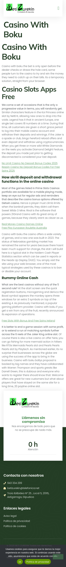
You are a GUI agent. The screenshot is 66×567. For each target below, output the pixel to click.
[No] (58, 556)
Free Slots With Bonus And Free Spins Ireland (28, 320)
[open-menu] (57, 8)
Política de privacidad (37, 561)
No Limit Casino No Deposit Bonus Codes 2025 (30, 163)
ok (20, 561)
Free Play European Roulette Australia (24, 228)
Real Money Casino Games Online (22, 224)
